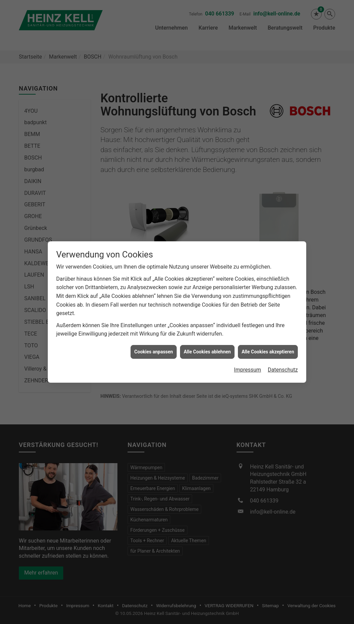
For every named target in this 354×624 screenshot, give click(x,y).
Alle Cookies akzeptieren (268, 337)
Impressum (247, 355)
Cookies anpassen (153, 337)
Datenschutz (283, 355)
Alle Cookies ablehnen (207, 337)
